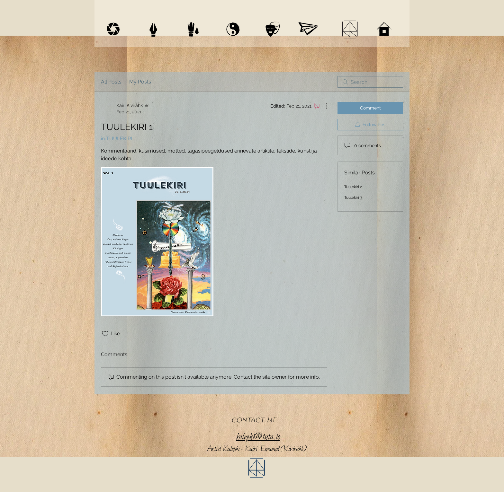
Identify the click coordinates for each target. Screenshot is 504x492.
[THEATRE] (273, 29)
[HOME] (384, 29)
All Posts (111, 82)
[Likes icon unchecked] (105, 334)
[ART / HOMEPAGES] (193, 29)
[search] (370, 82)
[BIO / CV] (349, 29)
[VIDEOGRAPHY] (113, 29)
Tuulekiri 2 (353, 187)
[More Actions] (323, 106)
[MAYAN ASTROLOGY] (233, 29)
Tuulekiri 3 (353, 197)
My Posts (140, 82)
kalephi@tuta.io (258, 437)
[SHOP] (308, 29)
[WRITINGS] (153, 29)
